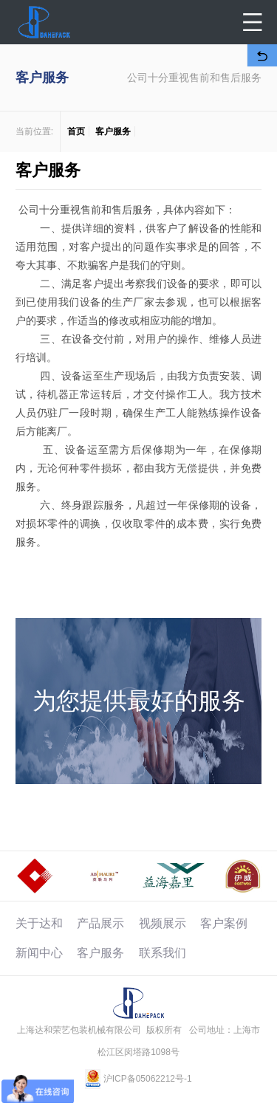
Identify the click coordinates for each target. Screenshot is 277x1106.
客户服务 (113, 131)
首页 (76, 131)
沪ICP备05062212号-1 (147, 1079)
